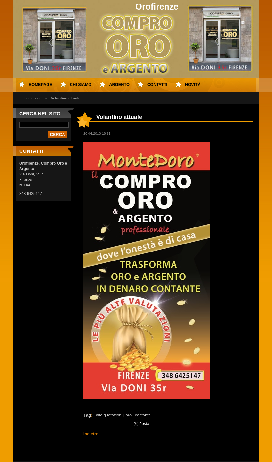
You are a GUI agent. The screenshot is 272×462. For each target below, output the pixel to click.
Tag (87, 415)
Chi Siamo (81, 84)
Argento (119, 84)
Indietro (90, 434)
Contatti (157, 84)
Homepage (33, 98)
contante (143, 415)
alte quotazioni (109, 415)
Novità (192, 84)
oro (129, 415)
